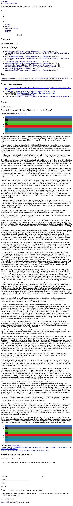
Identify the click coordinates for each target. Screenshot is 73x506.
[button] (6, 117)
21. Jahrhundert (18, 78)
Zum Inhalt (4, 1)
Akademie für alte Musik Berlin (64, 78)
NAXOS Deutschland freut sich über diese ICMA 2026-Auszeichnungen (27, 51)
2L (9, 78)
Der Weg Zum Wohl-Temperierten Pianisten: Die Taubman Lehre (35, 91)
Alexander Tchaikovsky (48, 80)
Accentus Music (36, 78)
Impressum (8, 30)
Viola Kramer (9, 91)
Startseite (7, 25)
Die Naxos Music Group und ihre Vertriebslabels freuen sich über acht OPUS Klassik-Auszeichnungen (36, 58)
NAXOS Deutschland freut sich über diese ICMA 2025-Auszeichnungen (27, 56)
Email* (3, 485)
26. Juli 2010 (22, 113)
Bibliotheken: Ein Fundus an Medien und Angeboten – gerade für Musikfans (28, 65)
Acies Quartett (42, 78)
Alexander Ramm (31, 80)
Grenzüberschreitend (14, 445)
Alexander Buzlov (24, 80)
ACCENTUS (30, 78)
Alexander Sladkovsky (39, 80)
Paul (6, 88)
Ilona (13, 113)
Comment (4, 478)
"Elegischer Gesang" (5, 78)
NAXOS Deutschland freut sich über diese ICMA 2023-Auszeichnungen (27, 70)
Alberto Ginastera (11, 80)
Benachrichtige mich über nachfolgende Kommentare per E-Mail (21, 492)
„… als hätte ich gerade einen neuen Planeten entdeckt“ (21, 61)
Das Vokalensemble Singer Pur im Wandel (17, 68)
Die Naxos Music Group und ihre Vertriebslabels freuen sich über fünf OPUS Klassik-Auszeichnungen (36, 53)
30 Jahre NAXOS (24, 78)
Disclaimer (8, 31)
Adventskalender (48, 78)
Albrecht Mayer (18, 80)
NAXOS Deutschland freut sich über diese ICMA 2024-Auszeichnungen (27, 63)
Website (3, 489)
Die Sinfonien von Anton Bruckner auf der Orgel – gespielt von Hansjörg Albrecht (30, 66)
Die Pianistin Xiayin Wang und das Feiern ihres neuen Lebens (30, 450)
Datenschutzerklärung (11, 28)
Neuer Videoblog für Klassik (26, 95)
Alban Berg (6, 80)
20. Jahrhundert (13, 78)
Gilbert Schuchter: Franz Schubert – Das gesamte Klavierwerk (36, 93)
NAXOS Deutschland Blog (9, 3)
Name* (3, 482)
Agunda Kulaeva (54, 78)
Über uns (7, 26)
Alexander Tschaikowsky (57, 80)
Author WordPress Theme (9, 504)
